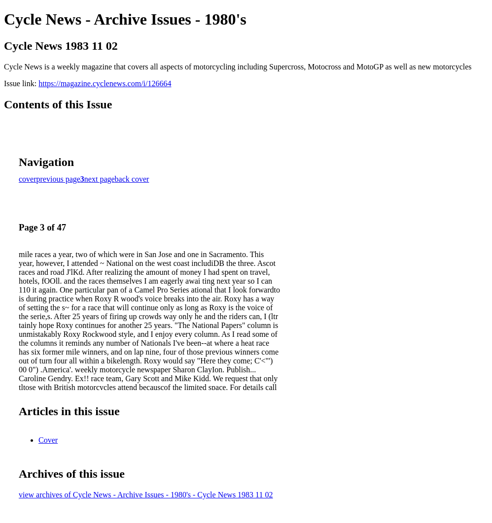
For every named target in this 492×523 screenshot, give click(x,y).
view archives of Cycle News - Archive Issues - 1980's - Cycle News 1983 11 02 (146, 494)
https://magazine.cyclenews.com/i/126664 (104, 83)
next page (99, 179)
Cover (48, 440)
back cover (132, 179)
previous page (58, 179)
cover (27, 179)
